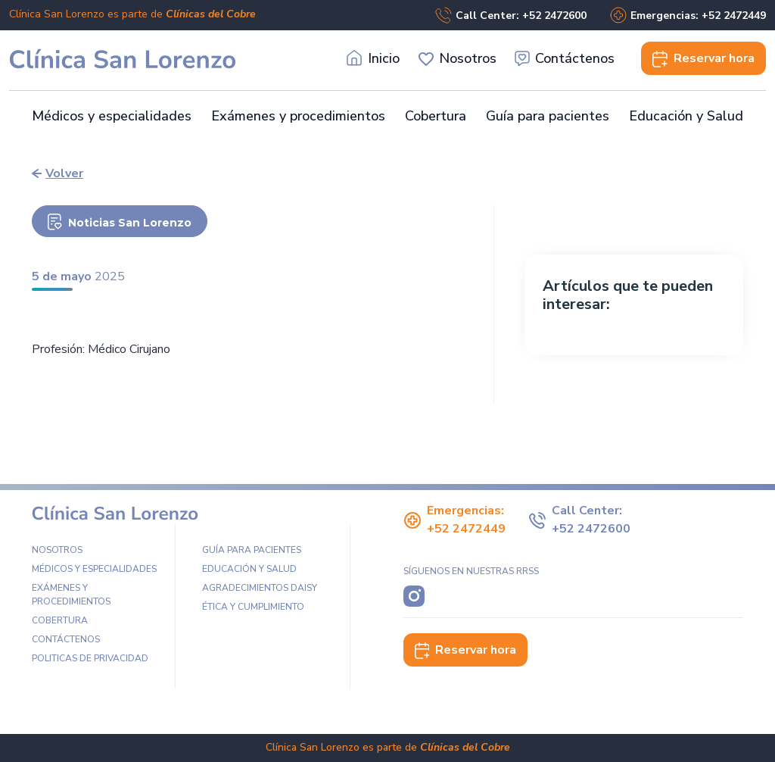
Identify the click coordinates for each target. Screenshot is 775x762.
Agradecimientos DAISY (259, 588)
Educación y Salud (686, 116)
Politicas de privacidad (90, 658)
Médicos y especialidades (111, 116)
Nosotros (457, 58)
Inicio (373, 58)
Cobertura (435, 116)
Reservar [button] (703, 58)
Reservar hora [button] (466, 650)
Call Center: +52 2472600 (510, 15)
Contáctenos (565, 58)
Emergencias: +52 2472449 (687, 15)
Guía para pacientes (547, 116)
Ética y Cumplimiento (253, 607)
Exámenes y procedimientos (298, 116)
